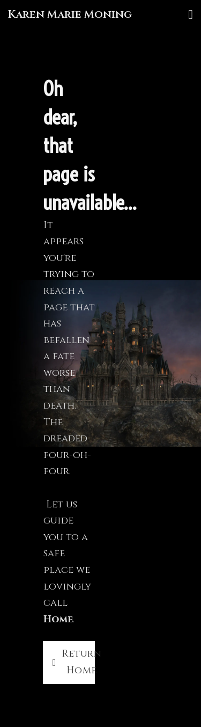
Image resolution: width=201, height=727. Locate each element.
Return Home (74, 662)
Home (58, 619)
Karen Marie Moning (70, 14)
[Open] (190, 14)
